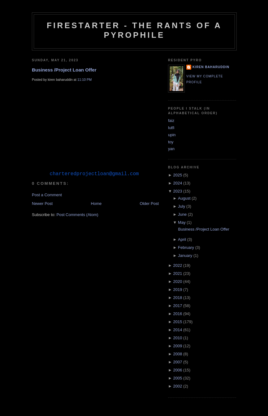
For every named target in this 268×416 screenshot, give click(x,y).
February (186, 247)
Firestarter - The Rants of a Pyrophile (134, 30)
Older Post (149, 218)
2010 (177, 338)
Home (96, 218)
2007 (177, 362)
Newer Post (42, 218)
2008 (177, 354)
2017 (177, 305)
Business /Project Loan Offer (64, 69)
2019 (177, 289)
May (182, 222)
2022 (177, 265)
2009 (177, 346)
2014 (177, 329)
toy (170, 142)
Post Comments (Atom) (77, 229)
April (182, 239)
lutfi (171, 127)
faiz (171, 120)
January (185, 255)
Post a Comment (47, 209)
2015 (177, 321)
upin (172, 134)
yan (171, 148)
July (181, 206)
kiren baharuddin (210, 67)
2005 (177, 378)
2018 (177, 297)
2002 (177, 386)
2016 (177, 313)
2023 (177, 191)
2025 (177, 175)
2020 (177, 281)
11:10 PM (84, 79)
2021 (177, 273)
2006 (177, 370)
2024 (177, 183)
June (182, 214)
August (184, 198)
